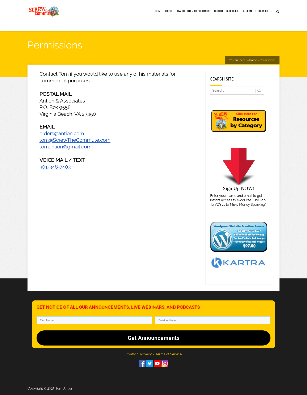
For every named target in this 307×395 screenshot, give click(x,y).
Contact (132, 354)
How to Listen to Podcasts (193, 11)
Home (158, 11)
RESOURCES (261, 11)
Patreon (247, 11)
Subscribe (232, 11)
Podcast (218, 11)
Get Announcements (154, 338)
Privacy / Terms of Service (161, 354)
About (168, 11)
